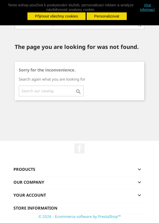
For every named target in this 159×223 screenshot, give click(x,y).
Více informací (147, 7)
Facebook (79, 148)
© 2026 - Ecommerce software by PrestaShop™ (79, 216)
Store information (35, 208)
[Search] (51, 91)
